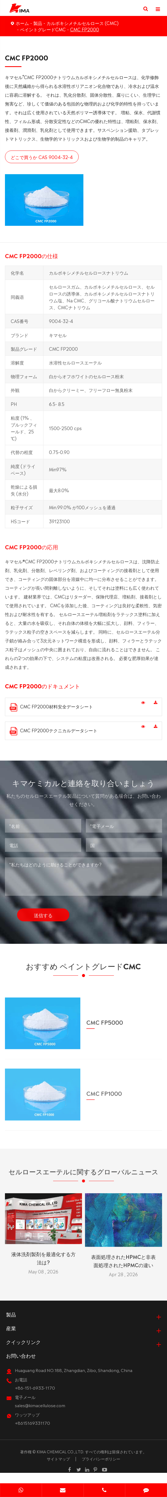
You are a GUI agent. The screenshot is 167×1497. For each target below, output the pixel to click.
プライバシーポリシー (101, 1469)
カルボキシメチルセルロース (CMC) (82, 23)
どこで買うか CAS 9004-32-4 (42, 157)
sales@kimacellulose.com (40, 1415)
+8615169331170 (32, 1433)
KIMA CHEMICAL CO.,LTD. (60, 1462)
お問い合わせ (21, 1365)
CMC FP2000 (84, 29)
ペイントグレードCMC (43, 29)
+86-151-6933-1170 (35, 1398)
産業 (11, 1338)
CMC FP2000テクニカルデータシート (53, 731)
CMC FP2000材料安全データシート (51, 707)
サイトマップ (58, 1469)
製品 (37, 23)
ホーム (22, 23)
